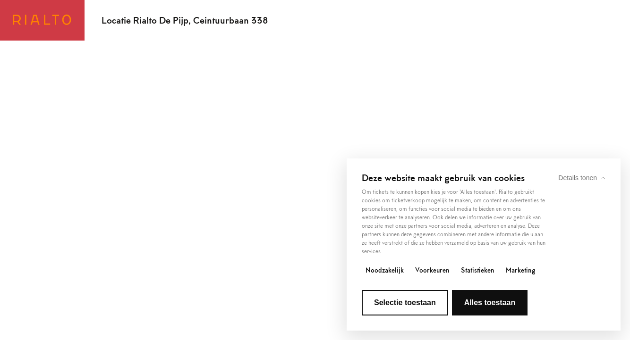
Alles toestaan (489, 303)
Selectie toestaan (405, 303)
